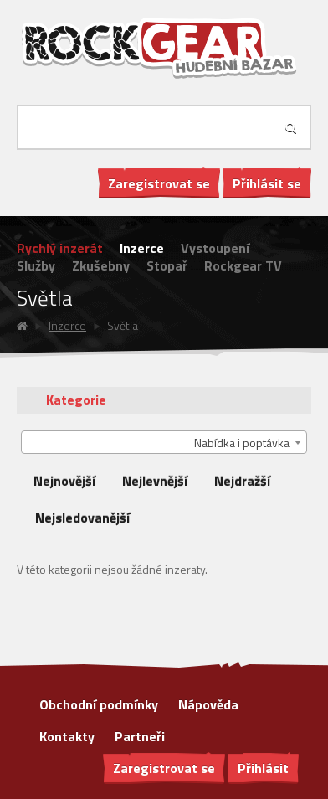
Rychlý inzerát (60, 248)
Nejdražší (242, 481)
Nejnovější (64, 481)
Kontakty (67, 736)
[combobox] (164, 442)
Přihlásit (263, 768)
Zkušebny (101, 265)
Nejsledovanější (82, 518)
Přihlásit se (267, 183)
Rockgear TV (243, 265)
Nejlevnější (154, 481)
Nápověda (208, 704)
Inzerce (142, 248)
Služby (36, 265)
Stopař (166, 265)
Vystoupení (215, 248)
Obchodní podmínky (98, 704)
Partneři (140, 736)
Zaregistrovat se (159, 183)
